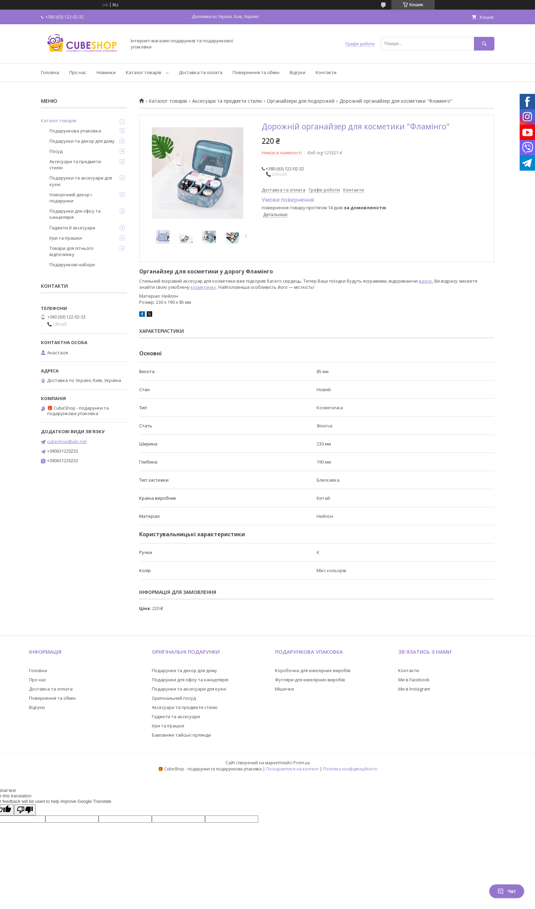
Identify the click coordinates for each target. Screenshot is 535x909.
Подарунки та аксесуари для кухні (80, 181)
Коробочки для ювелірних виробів (312, 670)
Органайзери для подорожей (300, 101)
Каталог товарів (143, 72)
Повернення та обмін (256, 72)
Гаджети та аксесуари (176, 716)
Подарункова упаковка (75, 131)
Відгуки (297, 72)
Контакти (326, 72)
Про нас (77, 72)
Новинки (106, 72)
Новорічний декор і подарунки (70, 197)
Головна (50, 72)
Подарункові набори (72, 264)
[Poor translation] (25, 809)
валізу (425, 281)
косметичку (203, 287)
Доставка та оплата (200, 72)
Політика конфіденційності (350, 769)
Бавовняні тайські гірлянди (181, 735)
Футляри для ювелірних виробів (310, 680)
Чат (506, 891)
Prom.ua (301, 763)
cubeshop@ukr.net (67, 441)
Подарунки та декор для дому (82, 141)
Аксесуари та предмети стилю (227, 101)
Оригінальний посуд (174, 698)
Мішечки (284, 689)
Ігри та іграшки (65, 238)
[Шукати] (484, 43)
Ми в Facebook (414, 680)
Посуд (55, 151)
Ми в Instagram (414, 689)
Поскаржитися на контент (292, 769)
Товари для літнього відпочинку (71, 251)
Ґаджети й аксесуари (72, 228)
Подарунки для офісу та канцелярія (75, 214)
